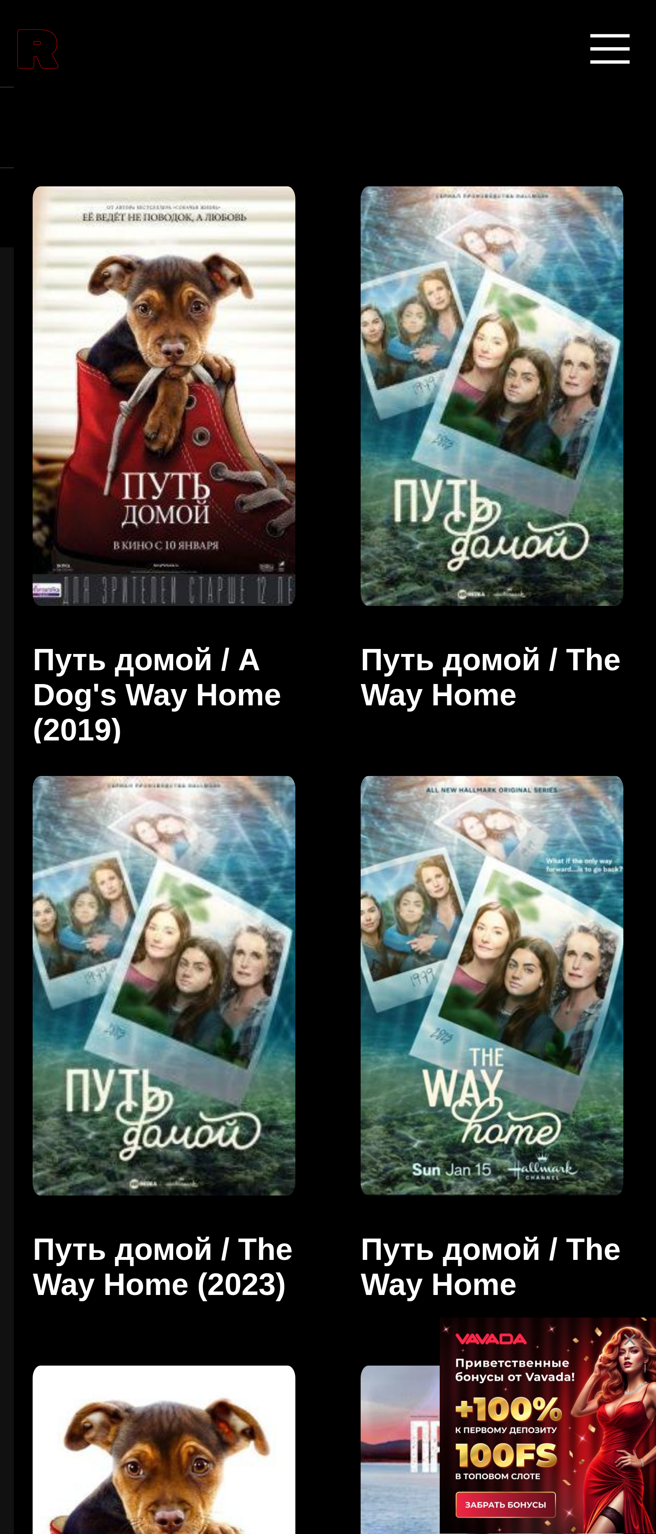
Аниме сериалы (132, 909)
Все (68, 1386)
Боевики (92, 1146)
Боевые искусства (144, 988)
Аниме (83, 829)
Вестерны (100, 1226)
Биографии (107, 1067)
